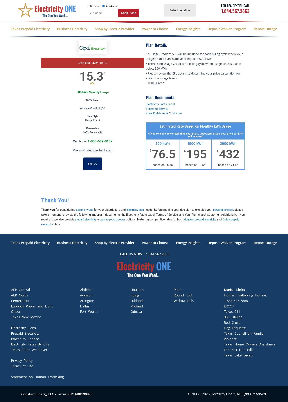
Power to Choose (155, 29)
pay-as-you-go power (123, 219)
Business (95, 6)
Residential (111, 6)
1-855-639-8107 (100, 141)
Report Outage (265, 29)
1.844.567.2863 (235, 11)
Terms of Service (157, 109)
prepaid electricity (94, 219)
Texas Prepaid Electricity (30, 29)
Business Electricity (72, 29)
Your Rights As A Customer (164, 113)
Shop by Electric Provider (114, 29)
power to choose (227, 209)
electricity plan (137, 209)
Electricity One (85, 209)
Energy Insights (188, 29)
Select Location (180, 10)
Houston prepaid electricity (213, 219)
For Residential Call (235, 5)
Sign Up (93, 163)
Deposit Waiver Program (227, 29)
